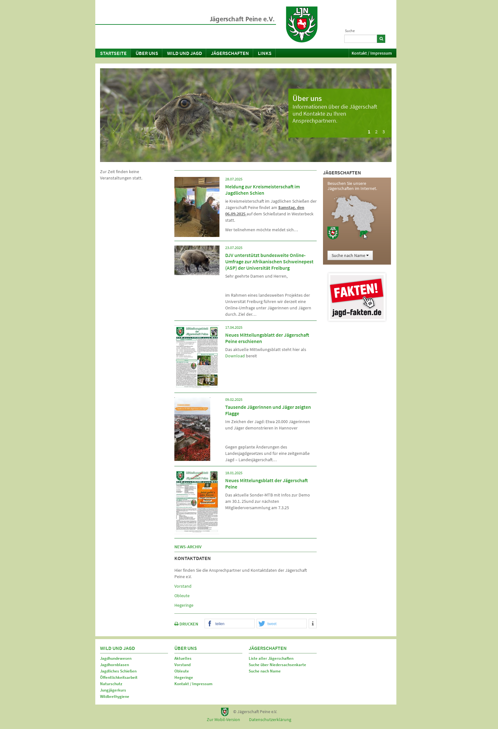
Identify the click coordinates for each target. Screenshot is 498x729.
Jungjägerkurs (113, 690)
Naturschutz (111, 683)
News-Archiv (188, 547)
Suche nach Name (350, 255)
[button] (229, 624)
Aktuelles (183, 658)
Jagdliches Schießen (118, 671)
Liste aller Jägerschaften (271, 658)
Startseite (113, 53)
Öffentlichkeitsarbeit (119, 677)
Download (235, 356)
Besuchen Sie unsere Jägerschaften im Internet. (352, 185)
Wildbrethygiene (114, 696)
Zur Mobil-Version (223, 719)
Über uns (147, 53)
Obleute (182, 595)
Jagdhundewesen (115, 658)
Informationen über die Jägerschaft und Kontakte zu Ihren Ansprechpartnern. (335, 113)
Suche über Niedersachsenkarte (277, 664)
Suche (350, 30)
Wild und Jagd (184, 53)
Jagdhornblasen (114, 664)
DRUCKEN (186, 624)
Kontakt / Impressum (372, 53)
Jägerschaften (230, 53)
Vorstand (183, 586)
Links (265, 53)
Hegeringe (183, 605)
